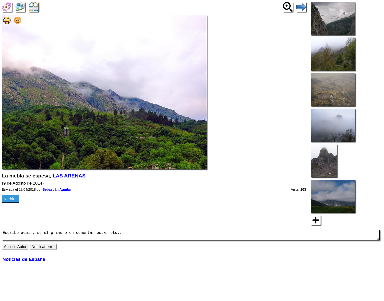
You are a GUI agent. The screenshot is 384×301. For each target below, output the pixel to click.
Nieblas (10, 198)
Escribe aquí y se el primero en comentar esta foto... (191, 236)
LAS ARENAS (69, 175)
